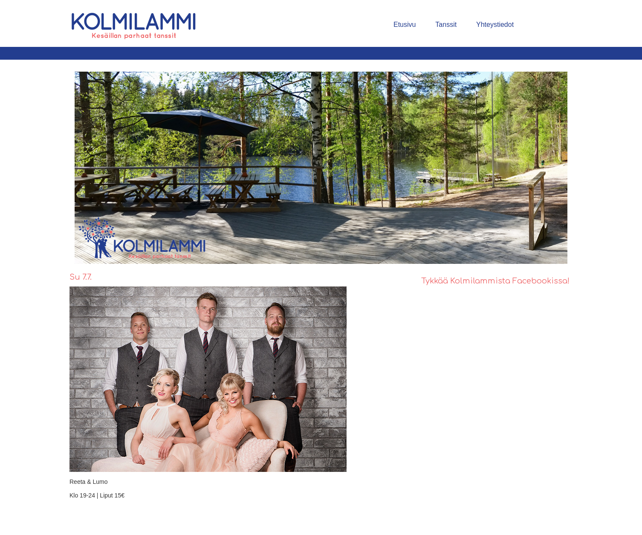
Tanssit (446, 24)
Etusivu (404, 24)
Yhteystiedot (495, 24)
